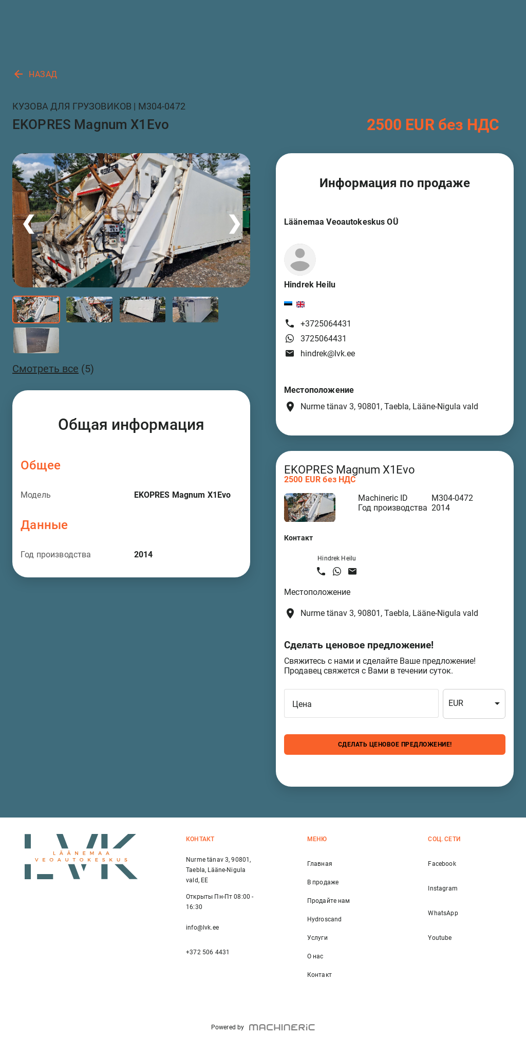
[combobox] (474, 704)
